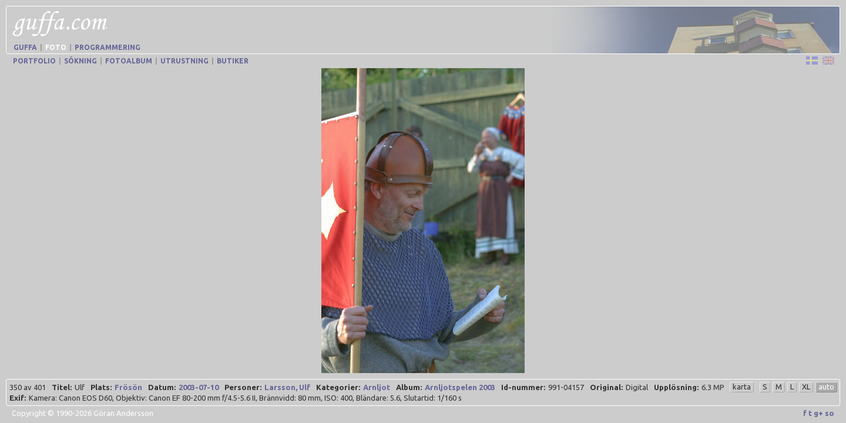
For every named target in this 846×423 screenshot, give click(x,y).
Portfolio (34, 61)
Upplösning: (676, 387)
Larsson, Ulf (287, 387)
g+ (818, 413)
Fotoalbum (128, 61)
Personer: (242, 387)
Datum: (162, 387)
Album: (409, 387)
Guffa (25, 47)
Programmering (107, 47)
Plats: (101, 387)
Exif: (17, 398)
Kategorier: (338, 387)
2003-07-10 (199, 387)
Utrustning (184, 61)
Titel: (62, 387)
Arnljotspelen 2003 (460, 387)
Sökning (80, 61)
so (829, 413)
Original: (606, 387)
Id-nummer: (523, 387)
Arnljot (376, 387)
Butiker (233, 61)
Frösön (128, 387)
